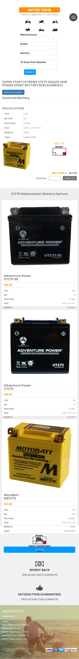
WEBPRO (11, 650)
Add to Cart (70, 178)
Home (5, 621)
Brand (23, 43)
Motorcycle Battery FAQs (15, 631)
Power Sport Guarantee (15, 638)
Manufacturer (28, 34)
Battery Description (13, 92)
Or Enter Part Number (33, 62)
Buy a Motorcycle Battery (15, 624)
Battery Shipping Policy (14, 635)
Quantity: (41, 178)
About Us (7, 628)
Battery (25, 53)
